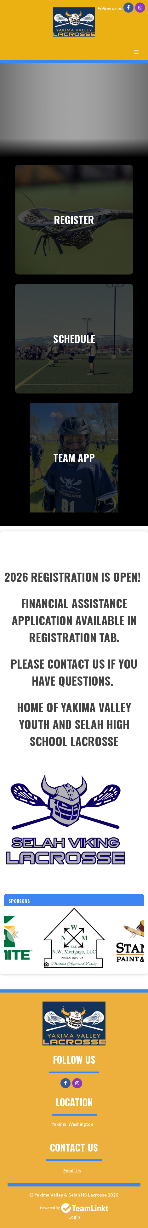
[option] (74, 937)
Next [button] (133, 934)
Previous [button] (15, 934)
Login (74, 1217)
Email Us (72, 1170)
